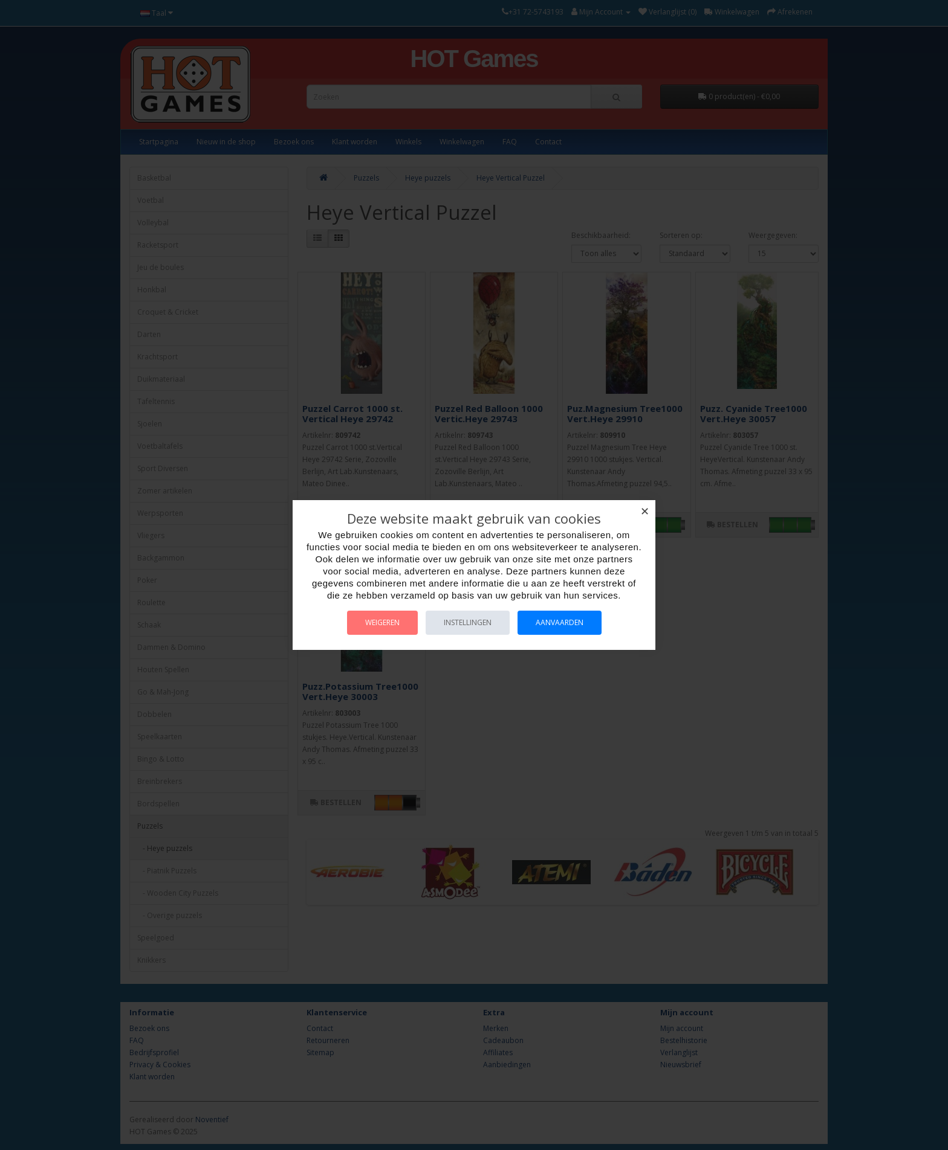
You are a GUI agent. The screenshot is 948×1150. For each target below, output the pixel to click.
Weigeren (382, 622)
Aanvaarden (559, 622)
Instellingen (468, 622)
